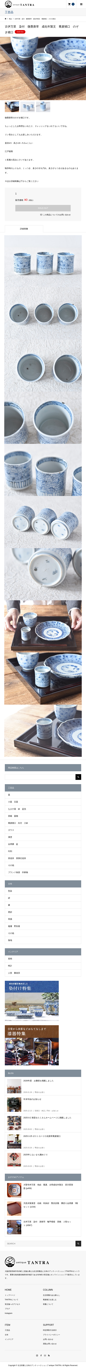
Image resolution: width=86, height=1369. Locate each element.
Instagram (8, 1313)
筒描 (10, 919)
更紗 (10, 912)
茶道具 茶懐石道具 (17, 858)
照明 (10, 959)
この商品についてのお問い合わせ (57, 215)
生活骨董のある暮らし (51, 1295)
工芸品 (7, 1330)
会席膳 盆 (13, 844)
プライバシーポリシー (51, 1335)
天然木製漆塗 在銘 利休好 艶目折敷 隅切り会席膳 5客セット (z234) (50, 1205)
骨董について (48, 1304)
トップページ (10, 1295)
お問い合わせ (48, 1339)
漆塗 (10, 837)
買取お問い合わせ (50, 1344)
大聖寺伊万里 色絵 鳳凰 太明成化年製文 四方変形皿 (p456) (48, 1186)
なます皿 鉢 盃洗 (17, 809)
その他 (11, 865)
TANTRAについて (11, 1300)
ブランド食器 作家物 (18, 872)
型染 (10, 891)
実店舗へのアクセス (12, 1304)
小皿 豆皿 (13, 802)
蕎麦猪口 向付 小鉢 (18, 823)
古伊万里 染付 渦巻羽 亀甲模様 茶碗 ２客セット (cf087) (47, 1223)
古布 (6, 1335)
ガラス (11, 830)
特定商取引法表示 (50, 1330)
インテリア (9, 1339)
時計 (10, 966)
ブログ (7, 1309)
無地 (10, 940)
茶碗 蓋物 (13, 816)
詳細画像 (24, 229)
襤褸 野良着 (14, 926)
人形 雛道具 (14, 973)
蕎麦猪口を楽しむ (50, 1300)
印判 (10, 851)
